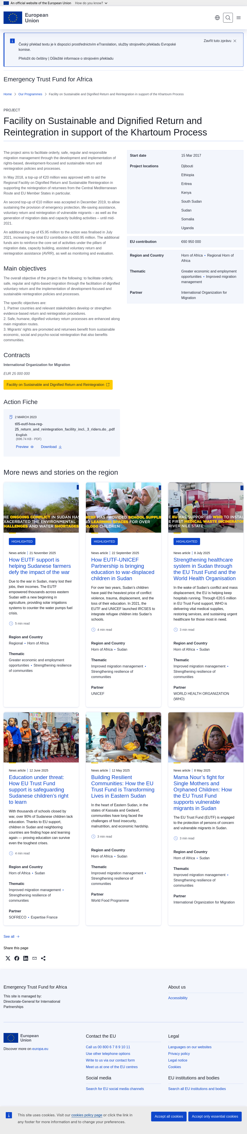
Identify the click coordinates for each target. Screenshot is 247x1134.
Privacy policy (179, 1054)
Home (8, 94)
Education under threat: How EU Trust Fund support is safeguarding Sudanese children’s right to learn (38, 789)
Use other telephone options (108, 1054)
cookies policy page (86, 1115)
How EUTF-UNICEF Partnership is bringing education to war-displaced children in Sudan (122, 569)
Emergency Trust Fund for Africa (35, 987)
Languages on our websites (190, 1047)
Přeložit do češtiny (33, 58)
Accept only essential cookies (215, 1116)
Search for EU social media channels (115, 1089)
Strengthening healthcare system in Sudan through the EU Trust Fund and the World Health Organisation (205, 569)
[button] (25, 446)
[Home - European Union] (26, 17)
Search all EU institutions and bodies (197, 1089)
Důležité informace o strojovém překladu (81, 58)
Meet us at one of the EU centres (112, 1067)
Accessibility (177, 998)
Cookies (174, 1067)
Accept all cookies (169, 1116)
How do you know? (91, 3)
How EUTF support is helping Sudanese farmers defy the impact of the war (40, 566)
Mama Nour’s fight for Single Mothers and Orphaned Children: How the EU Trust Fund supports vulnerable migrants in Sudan (203, 792)
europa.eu (40, 1049)
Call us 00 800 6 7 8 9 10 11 (108, 1047)
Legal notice (177, 1060)
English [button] (217, 17)
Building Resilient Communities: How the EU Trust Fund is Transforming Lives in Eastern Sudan (122, 786)
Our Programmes (30, 94)
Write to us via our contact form (110, 1060)
